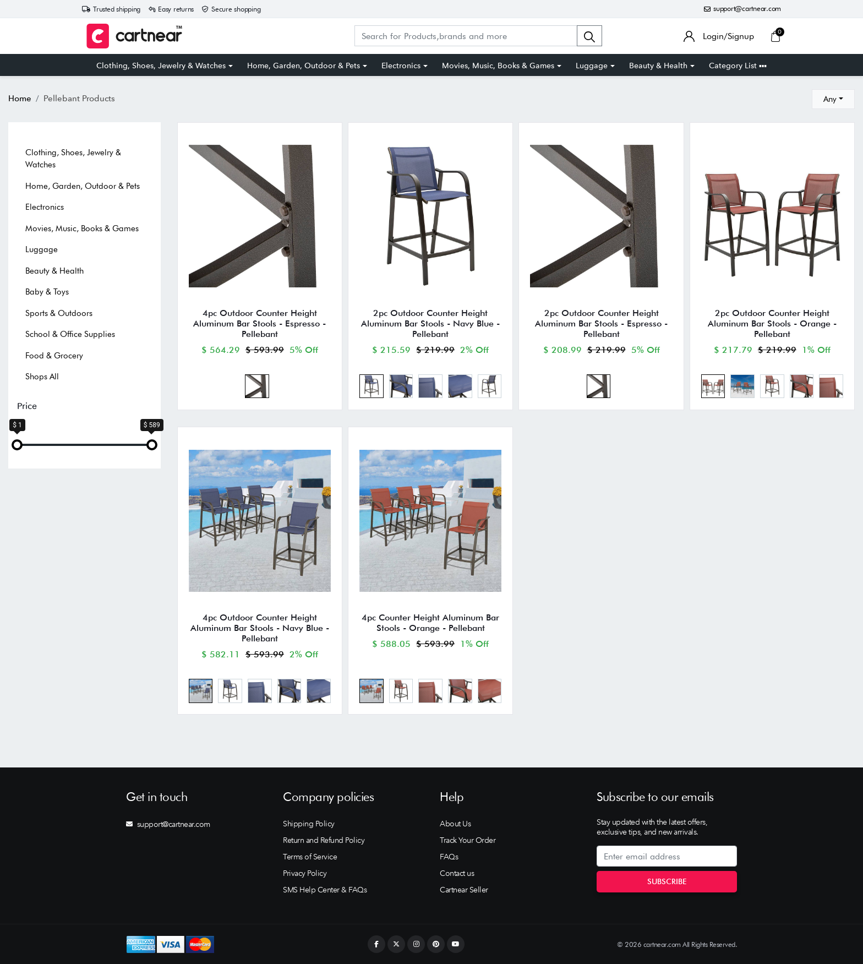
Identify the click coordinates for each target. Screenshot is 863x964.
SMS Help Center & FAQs (325, 890)
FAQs (449, 857)
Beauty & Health (658, 65)
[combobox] (833, 99)
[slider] (17, 444)
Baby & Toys (47, 292)
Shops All (42, 377)
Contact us (457, 873)
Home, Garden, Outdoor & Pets (303, 65)
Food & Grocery (54, 356)
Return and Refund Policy (323, 840)
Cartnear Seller (464, 890)
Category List (738, 65)
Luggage (592, 65)
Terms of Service (310, 857)
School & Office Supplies (70, 334)
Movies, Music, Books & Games (498, 65)
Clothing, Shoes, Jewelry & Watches (161, 65)
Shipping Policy (309, 824)
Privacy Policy (304, 873)
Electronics (400, 65)
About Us (455, 824)
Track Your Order (467, 840)
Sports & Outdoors (58, 313)
